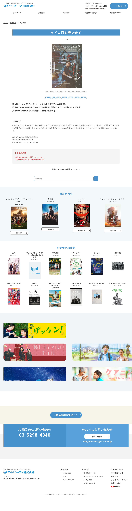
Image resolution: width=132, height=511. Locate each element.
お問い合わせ (121, 6)
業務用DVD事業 (89, 483)
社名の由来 (67, 473)
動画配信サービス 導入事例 (93, 476)
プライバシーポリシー (120, 480)
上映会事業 (88, 480)
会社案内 (64, 469)
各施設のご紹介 (117, 469)
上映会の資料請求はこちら (66, 415)
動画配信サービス (90, 473)
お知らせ (114, 476)
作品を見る (19, 233)
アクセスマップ (68, 480)
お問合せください (72, 169)
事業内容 (85, 469)
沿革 (64, 476)
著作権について (117, 473)
